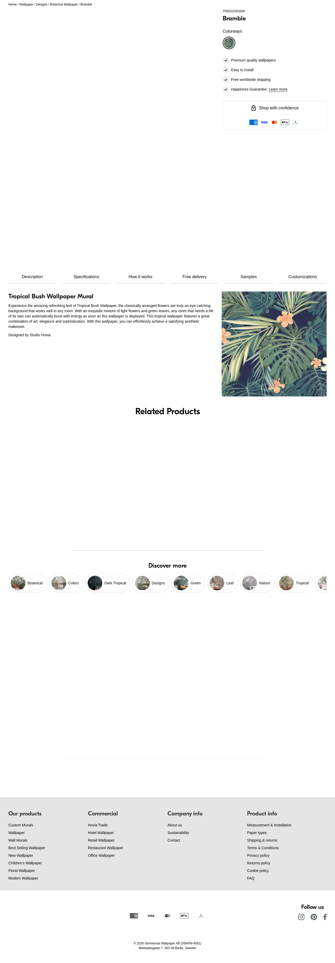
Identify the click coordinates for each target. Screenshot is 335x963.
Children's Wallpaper (25, 863)
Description (32, 277)
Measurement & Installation (269, 825)
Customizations (302, 277)
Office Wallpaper (101, 855)
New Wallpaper (20, 855)
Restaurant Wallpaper (105, 848)
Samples (249, 277)
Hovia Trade (98, 825)
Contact (174, 840)
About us (175, 825)
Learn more (278, 89)
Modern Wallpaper (23, 878)
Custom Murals (20, 825)
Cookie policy (258, 871)
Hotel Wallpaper (101, 833)
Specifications (86, 277)
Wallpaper (26, 4)
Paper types (257, 833)
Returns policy (258, 863)
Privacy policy (258, 855)
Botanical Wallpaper (64, 4)
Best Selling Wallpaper (26, 848)
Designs (41, 4)
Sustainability (178, 833)
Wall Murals (17, 840)
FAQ (250, 878)
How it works (140, 277)
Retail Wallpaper (101, 840)
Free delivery (194, 277)
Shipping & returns (262, 840)
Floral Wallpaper (21, 871)
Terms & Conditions (263, 848)
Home (12, 4)
